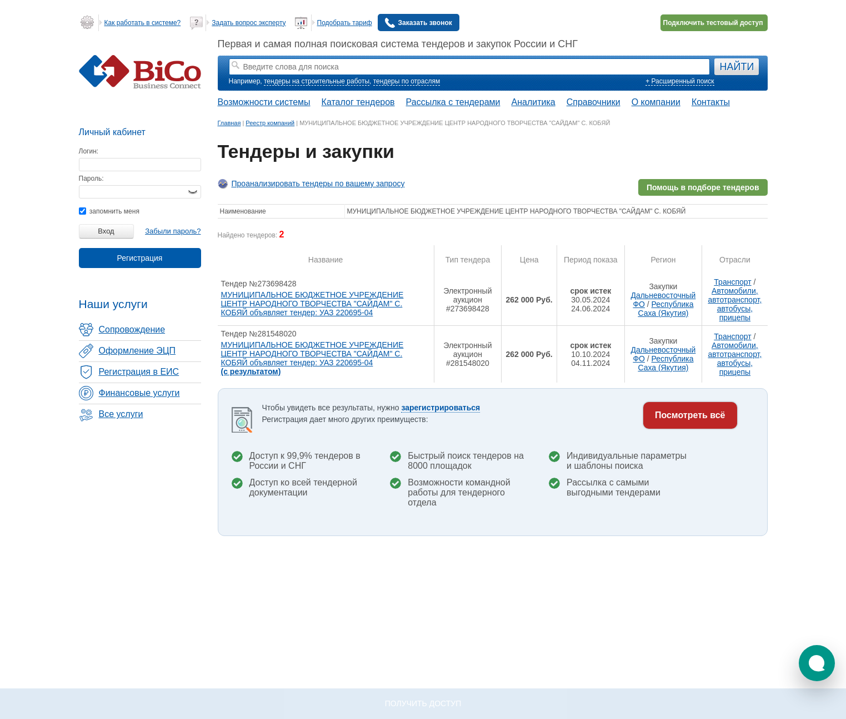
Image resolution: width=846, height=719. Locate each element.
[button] (817, 663)
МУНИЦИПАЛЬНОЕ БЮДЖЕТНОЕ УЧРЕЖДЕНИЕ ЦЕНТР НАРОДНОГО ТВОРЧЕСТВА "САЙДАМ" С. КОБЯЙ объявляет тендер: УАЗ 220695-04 (312, 303)
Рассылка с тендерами (453, 102)
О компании (656, 102)
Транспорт (732, 281)
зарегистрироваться (440, 407)
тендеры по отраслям (406, 81)
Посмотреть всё (690, 415)
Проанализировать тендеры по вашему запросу (318, 183)
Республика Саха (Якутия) (665, 309)
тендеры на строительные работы (316, 81)
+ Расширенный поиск (679, 81)
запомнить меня (109, 211)
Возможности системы (264, 102)
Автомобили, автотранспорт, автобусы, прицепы (735, 304)
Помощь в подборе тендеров (703, 187)
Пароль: (91, 178)
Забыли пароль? (173, 231)
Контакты (711, 102)
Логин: (89, 151)
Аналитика (533, 102)
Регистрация (140, 258)
